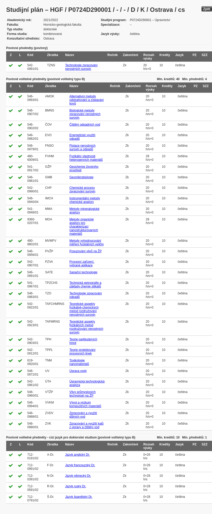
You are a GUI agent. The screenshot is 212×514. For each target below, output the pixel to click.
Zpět (206, 9)
